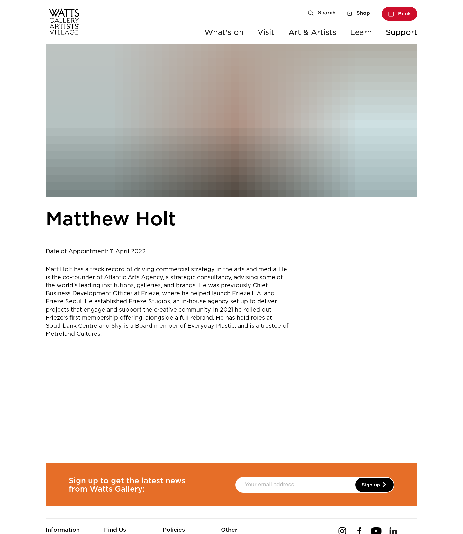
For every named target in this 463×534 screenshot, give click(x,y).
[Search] (322, 13)
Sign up (374, 485)
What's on (224, 32)
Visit (266, 32)
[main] (231, 244)
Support (401, 32)
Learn (361, 32)
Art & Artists (312, 32)
